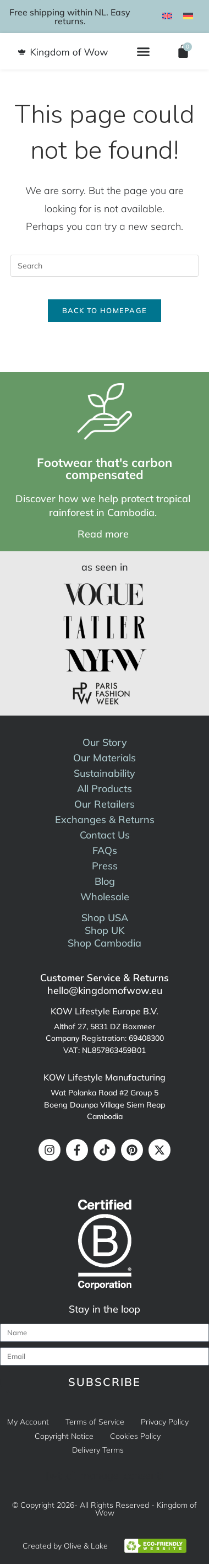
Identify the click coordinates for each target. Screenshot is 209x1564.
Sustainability (104, 773)
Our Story (104, 742)
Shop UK (105, 930)
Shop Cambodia (104, 943)
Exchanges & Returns (105, 819)
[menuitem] (167, 15)
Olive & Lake (86, 1546)
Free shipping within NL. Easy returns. (69, 16)
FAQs (104, 850)
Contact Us (105, 835)
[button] (143, 51)
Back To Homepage (104, 310)
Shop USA (104, 917)
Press (105, 865)
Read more (103, 534)
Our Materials (104, 757)
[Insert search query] (104, 266)
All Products (104, 788)
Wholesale (104, 896)
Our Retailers (104, 804)
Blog (105, 881)
